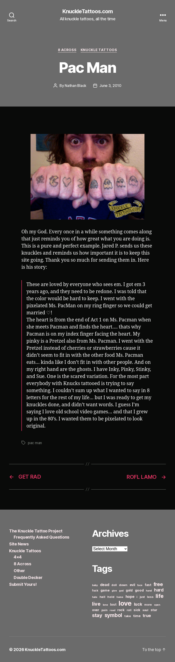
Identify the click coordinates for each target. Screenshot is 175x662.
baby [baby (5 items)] (95, 584)
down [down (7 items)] (123, 584)
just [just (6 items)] (142, 596)
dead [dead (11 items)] (104, 584)
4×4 (18, 556)
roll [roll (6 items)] (129, 609)
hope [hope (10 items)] (130, 596)
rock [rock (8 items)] (120, 609)
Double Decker (28, 577)
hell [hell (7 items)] (102, 596)
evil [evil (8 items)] (132, 584)
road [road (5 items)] (112, 609)
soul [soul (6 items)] (145, 609)
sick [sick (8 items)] (137, 609)
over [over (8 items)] (95, 609)
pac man (35, 442)
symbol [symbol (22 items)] (113, 615)
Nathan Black (76, 85)
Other (19, 570)
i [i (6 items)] (136, 596)
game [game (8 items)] (105, 590)
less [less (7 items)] (150, 596)
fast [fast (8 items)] (148, 584)
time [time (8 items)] (136, 615)
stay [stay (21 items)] (97, 615)
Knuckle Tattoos (99, 50)
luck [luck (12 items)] (138, 603)
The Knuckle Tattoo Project (35, 530)
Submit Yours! (23, 583)
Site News (19, 543)
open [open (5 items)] (157, 604)
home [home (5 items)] (119, 596)
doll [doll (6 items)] (114, 584)
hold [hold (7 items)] (110, 596)
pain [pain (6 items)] (104, 609)
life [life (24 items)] (160, 595)
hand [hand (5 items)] (149, 590)
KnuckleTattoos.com (87, 11)
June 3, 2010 (111, 85)
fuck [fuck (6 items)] (95, 590)
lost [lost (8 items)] (113, 604)
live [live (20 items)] (96, 603)
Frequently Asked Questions (41, 536)
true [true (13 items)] (147, 615)
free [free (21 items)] (158, 584)
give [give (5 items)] (114, 590)
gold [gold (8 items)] (129, 590)
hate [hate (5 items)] (94, 596)
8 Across (67, 50)
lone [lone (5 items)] (105, 604)
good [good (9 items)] (139, 590)
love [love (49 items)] (125, 603)
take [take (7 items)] (127, 615)
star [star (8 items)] (154, 609)
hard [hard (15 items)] (159, 589)
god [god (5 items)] (121, 590)
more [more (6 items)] (148, 604)
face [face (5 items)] (139, 584)
